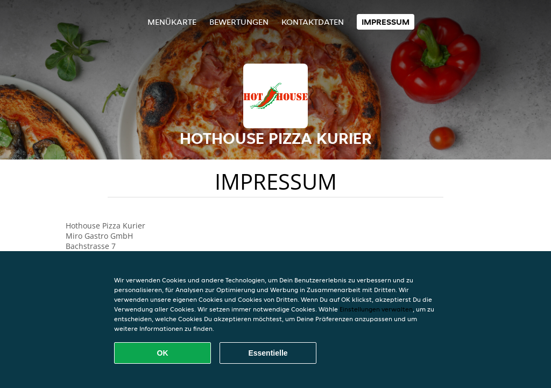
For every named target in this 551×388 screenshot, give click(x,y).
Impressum (385, 21)
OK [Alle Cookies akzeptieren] (162, 353)
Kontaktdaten (312, 21)
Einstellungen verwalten (376, 309)
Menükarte (171, 21)
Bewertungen (239, 21)
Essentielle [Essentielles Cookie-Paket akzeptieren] (267, 353)
